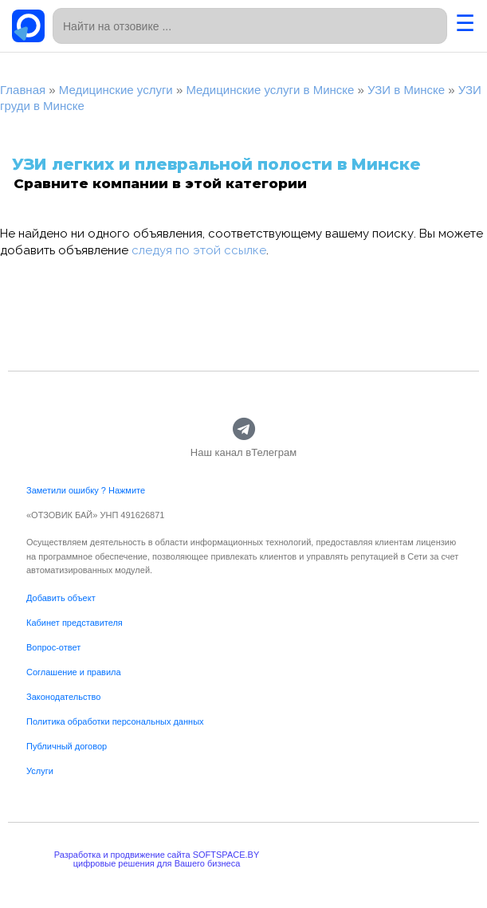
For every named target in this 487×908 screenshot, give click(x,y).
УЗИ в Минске (406, 89)
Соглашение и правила (73, 672)
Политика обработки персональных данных (115, 721)
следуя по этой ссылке (199, 250)
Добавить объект (61, 598)
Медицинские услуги (116, 89)
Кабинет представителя (74, 622)
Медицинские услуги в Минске (270, 89)
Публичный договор (66, 746)
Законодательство (63, 697)
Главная (22, 89)
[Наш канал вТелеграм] (243, 429)
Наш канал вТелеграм (243, 452)
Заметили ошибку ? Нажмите (85, 490)
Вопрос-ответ (53, 647)
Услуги (39, 771)
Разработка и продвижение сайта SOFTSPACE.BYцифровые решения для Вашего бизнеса (157, 859)
